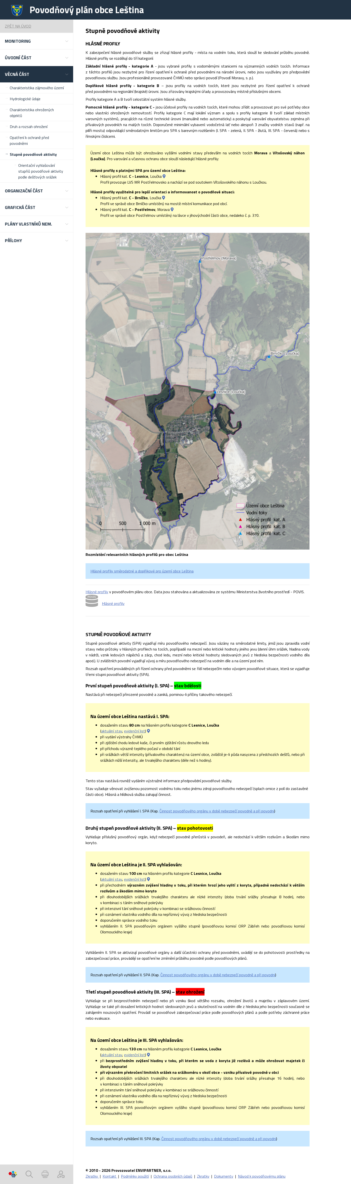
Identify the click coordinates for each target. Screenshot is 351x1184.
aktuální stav (111, 731)
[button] (36, 41)
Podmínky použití (135, 1176)
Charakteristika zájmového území (37, 88)
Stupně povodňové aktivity (33, 154)
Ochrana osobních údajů (173, 1176)
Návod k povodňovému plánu (261, 1176)
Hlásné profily (97, 592)
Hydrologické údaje (25, 99)
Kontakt (110, 1176)
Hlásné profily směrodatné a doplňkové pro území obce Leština (142, 571)
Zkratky (92, 1176)
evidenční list (134, 731)
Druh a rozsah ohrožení (29, 126)
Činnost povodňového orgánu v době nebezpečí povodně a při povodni (216, 811)
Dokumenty (223, 1176)
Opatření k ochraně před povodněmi (29, 140)
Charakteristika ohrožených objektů (32, 112)
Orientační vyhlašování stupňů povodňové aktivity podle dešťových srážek (40, 171)
